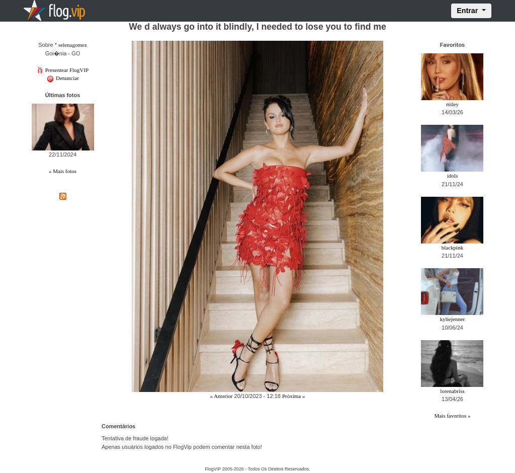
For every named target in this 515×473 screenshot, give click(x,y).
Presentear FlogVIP (63, 70)
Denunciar (62, 78)
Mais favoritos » (452, 416)
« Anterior (221, 396)
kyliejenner (452, 319)
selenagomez (72, 45)
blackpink (452, 248)
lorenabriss (452, 391)
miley (452, 104)
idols (452, 176)
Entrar (468, 11)
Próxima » (293, 396)
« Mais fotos (62, 171)
